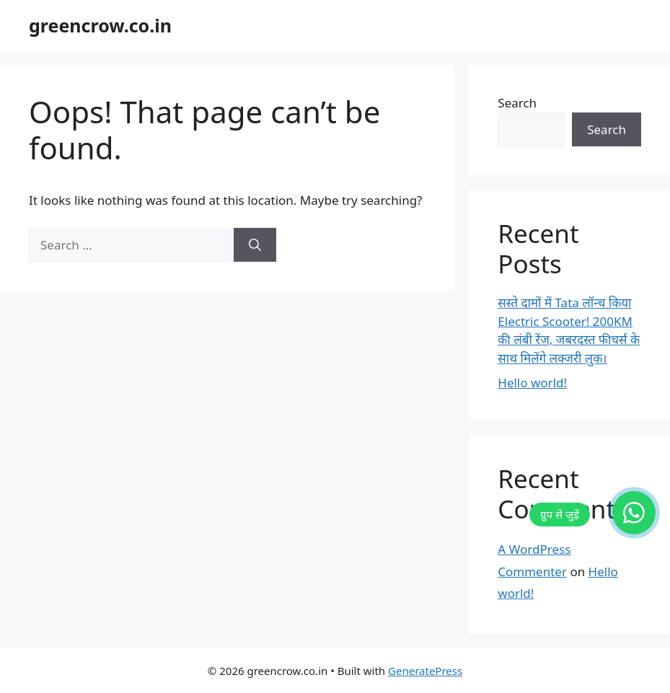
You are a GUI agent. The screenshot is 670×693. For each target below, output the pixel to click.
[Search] (255, 245)
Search (517, 102)
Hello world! (532, 382)
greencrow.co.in (100, 25)
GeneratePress (425, 670)
